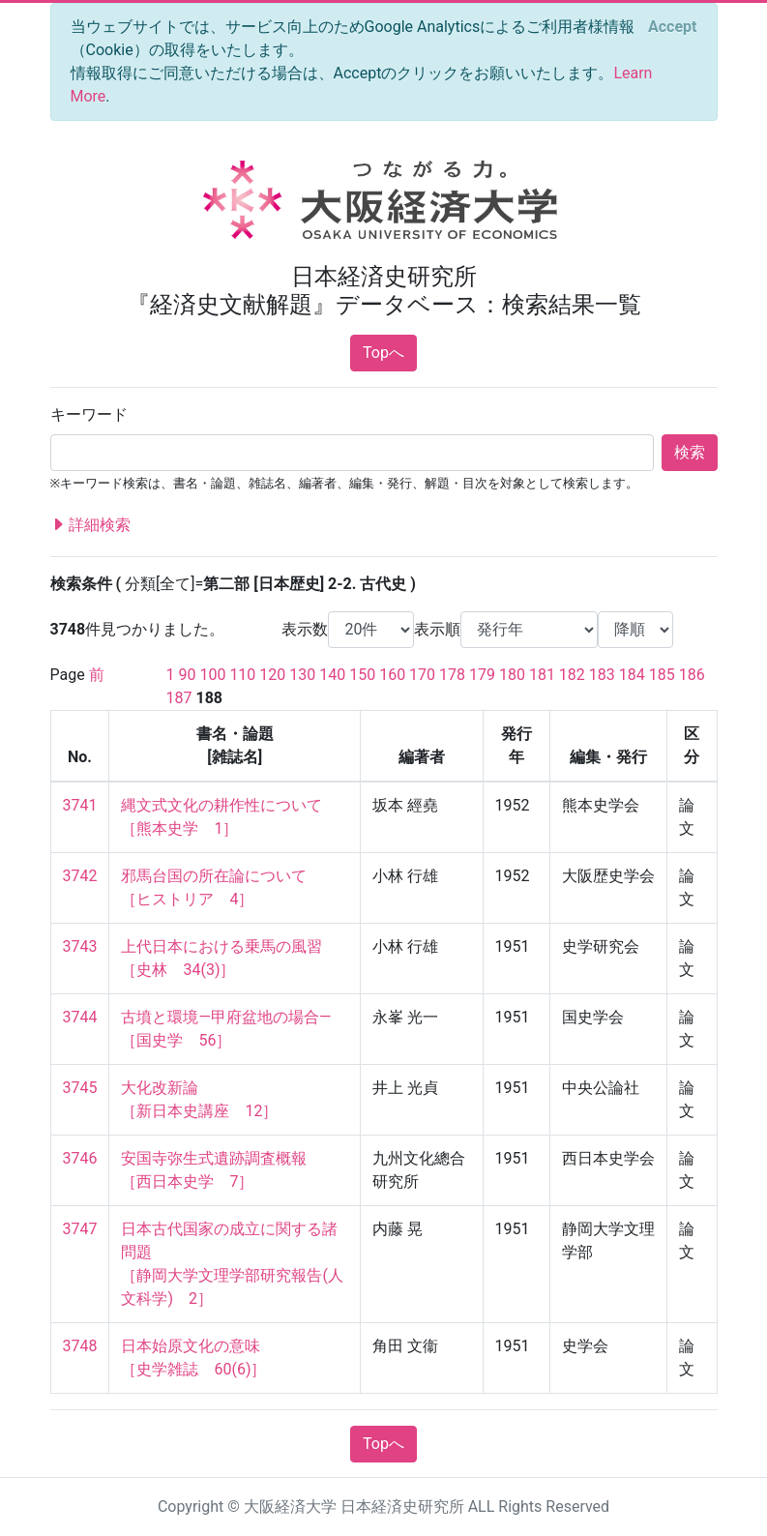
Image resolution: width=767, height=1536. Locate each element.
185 (662, 674)
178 (452, 674)
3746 (80, 1158)
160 (392, 674)
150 (362, 674)
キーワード (89, 414)
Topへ (383, 352)
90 (186, 674)
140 (332, 674)
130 (302, 674)
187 (179, 698)
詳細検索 (91, 525)
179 (482, 674)
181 (542, 674)
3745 (80, 1087)
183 (602, 674)
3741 (80, 805)
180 (512, 674)
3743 (80, 946)
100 (212, 674)
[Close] (672, 27)
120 (272, 674)
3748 (80, 1346)
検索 (689, 452)
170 (422, 674)
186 (692, 674)
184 (632, 674)
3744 (80, 1017)
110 (242, 674)
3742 (80, 876)
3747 (80, 1229)
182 (572, 674)
